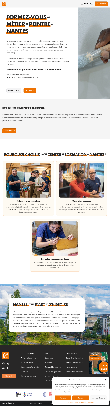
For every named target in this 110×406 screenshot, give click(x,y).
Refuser (80, 398)
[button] (106, 380)
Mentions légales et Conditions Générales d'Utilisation (51, 403)
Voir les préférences (98, 398)
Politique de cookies (72, 402)
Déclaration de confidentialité (86, 402)
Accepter (63, 398)
